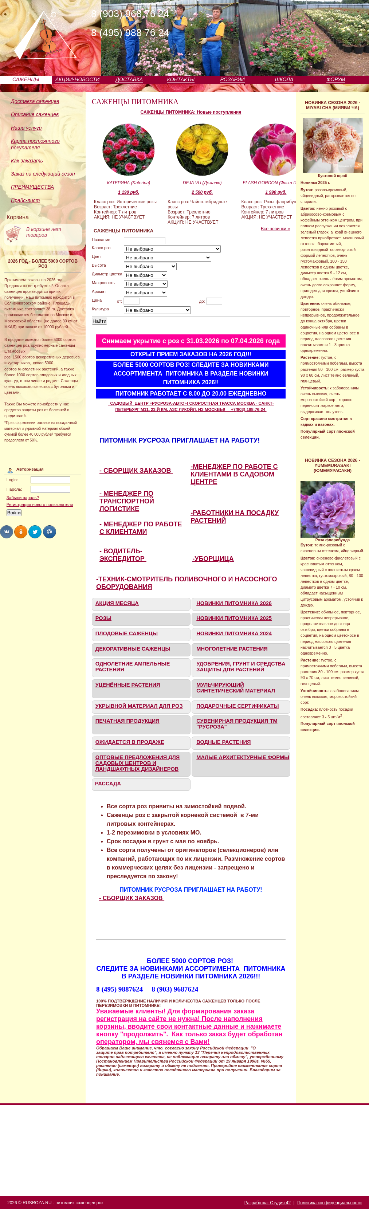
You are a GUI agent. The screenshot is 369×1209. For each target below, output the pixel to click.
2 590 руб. (202, 192)
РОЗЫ (103, 618)
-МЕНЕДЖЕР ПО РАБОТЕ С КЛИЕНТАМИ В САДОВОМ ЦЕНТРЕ (234, 474)
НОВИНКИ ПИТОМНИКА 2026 (234, 603)
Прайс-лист (25, 200)
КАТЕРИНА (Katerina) (128, 182)
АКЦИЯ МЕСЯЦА (117, 603)
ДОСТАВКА (129, 79)
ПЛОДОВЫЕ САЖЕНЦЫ (126, 633)
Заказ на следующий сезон (43, 174)
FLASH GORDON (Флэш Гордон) (276, 182)
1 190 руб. (128, 192)
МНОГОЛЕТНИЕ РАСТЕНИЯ (232, 649)
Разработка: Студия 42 (267, 1202)
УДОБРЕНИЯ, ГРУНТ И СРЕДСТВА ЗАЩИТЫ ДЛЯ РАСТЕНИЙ (240, 666)
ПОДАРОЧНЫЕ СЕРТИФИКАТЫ (237, 706)
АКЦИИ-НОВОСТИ (77, 79)
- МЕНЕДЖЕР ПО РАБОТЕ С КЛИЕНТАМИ (140, 528)
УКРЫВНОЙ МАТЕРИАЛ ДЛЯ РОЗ (139, 706)
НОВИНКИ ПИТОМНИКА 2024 (234, 633)
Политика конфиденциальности (329, 1202)
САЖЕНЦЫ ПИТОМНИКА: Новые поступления (191, 112)
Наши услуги (26, 128)
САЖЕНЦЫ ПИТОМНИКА (135, 102)
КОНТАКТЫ (181, 79)
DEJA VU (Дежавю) (202, 182)
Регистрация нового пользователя (40, 504)
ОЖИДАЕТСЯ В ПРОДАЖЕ (129, 742)
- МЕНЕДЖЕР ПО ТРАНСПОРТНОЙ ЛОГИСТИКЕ (126, 501)
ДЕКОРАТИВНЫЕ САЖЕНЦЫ (132, 649)
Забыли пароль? (23, 497)
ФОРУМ (335, 79)
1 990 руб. (275, 192)
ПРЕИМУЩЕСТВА (32, 187)
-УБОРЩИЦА (213, 558)
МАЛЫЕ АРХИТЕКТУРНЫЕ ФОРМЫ (242, 757)
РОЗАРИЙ (232, 79)
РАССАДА (108, 783)
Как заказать (27, 161)
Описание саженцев (35, 114)
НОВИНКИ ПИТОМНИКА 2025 (234, 618)
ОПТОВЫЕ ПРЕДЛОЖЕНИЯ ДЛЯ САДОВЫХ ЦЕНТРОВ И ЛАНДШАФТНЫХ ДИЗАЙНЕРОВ (137, 763)
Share (6, 531)
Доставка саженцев (35, 101)
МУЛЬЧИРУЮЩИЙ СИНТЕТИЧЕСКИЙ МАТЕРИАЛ (235, 688)
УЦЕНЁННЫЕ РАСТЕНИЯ (127, 685)
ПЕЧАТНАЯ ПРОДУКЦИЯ (127, 721)
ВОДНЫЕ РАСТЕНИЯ (223, 742)
